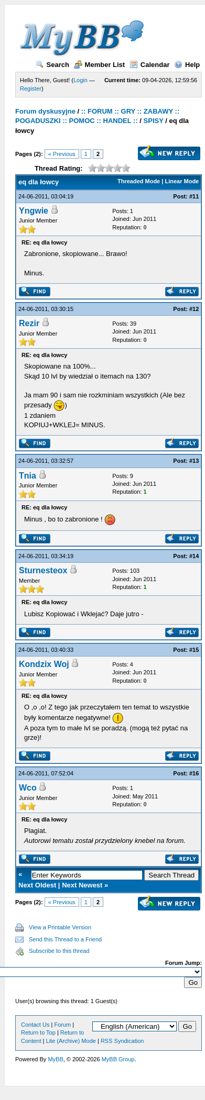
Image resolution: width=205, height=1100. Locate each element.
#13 (194, 461)
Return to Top (38, 1032)
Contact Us (35, 1024)
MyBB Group (118, 1059)
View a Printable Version (60, 927)
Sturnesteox (43, 570)
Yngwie (33, 210)
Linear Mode (182, 181)
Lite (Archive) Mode (71, 1041)
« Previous (61, 154)
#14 (194, 556)
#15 (194, 650)
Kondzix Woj (44, 664)
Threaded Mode (138, 181)
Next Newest (82, 885)
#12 (194, 309)
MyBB (55, 1059)
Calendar (150, 65)
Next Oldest (37, 885)
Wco (28, 787)
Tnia (27, 475)
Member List (99, 65)
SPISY (154, 121)
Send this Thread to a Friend (65, 939)
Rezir (29, 323)
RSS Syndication (122, 1041)
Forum (62, 1024)
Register (30, 88)
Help (187, 65)
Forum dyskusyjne (45, 111)
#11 (194, 196)
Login (80, 80)
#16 (194, 773)
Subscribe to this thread (59, 951)
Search (52, 65)
